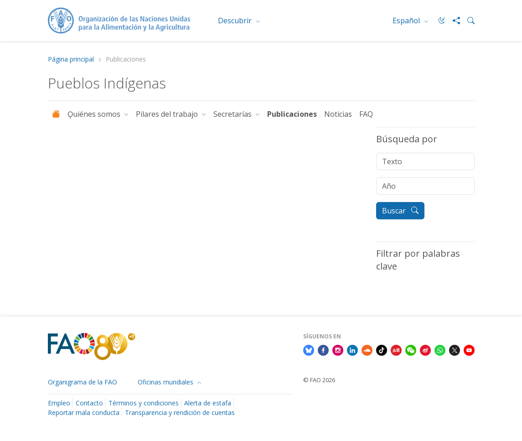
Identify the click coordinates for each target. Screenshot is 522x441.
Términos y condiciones (144, 403)
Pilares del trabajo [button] (168, 114)
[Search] (467, 20)
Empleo (59, 403)
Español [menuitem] (407, 21)
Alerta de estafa (207, 403)
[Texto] (425, 161)
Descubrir (235, 21)
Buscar (400, 210)
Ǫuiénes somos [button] (94, 114)
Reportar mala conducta (83, 412)
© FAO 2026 (319, 380)
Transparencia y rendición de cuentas (180, 412)
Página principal (71, 59)
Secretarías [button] (233, 114)
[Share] (452, 20)
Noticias (338, 114)
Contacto (89, 403)
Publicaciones (292, 114)
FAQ (366, 114)
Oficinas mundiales (166, 382)
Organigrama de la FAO (82, 382)
